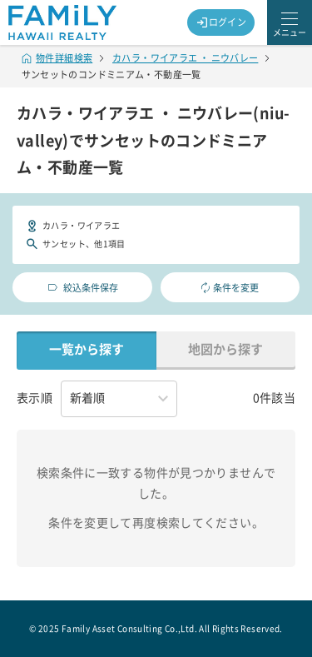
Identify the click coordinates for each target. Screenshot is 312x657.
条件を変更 (230, 287)
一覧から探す (86, 349)
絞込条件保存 (82, 287)
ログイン (221, 22)
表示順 (34, 398)
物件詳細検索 (57, 58)
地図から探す (225, 349)
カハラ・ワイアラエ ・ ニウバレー (185, 57)
